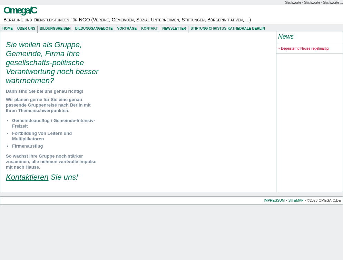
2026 (313, 200)
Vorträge (127, 28)
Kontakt (149, 28)
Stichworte (293, 2)
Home (7, 28)
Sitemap (296, 200)
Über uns (26, 28)
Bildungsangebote (94, 28)
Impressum (274, 200)
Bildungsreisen (55, 28)
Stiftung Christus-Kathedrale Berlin (227, 28)
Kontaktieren (27, 177)
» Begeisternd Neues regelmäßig (303, 48)
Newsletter (174, 28)
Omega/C (19, 10)
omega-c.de (330, 200)
